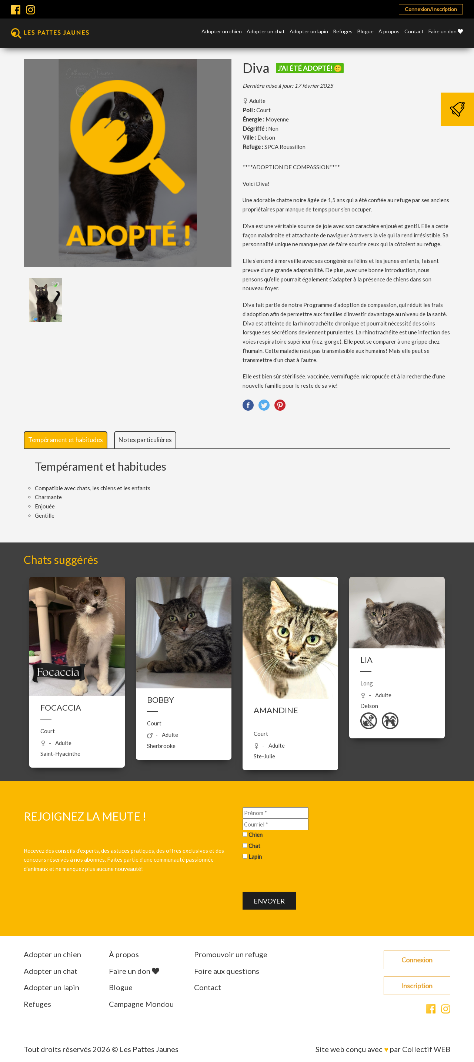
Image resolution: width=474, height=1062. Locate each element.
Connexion (417, 960)
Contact (414, 32)
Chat (254, 845)
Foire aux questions (226, 970)
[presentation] (299, 877)
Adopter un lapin (309, 32)
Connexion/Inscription (431, 9)
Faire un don (445, 32)
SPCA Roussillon (285, 146)
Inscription (417, 986)
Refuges (343, 32)
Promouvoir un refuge (230, 954)
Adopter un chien (221, 32)
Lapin (255, 856)
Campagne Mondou (141, 1003)
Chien (255, 834)
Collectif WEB (426, 1049)
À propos (389, 32)
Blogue (365, 32)
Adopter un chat (266, 32)
